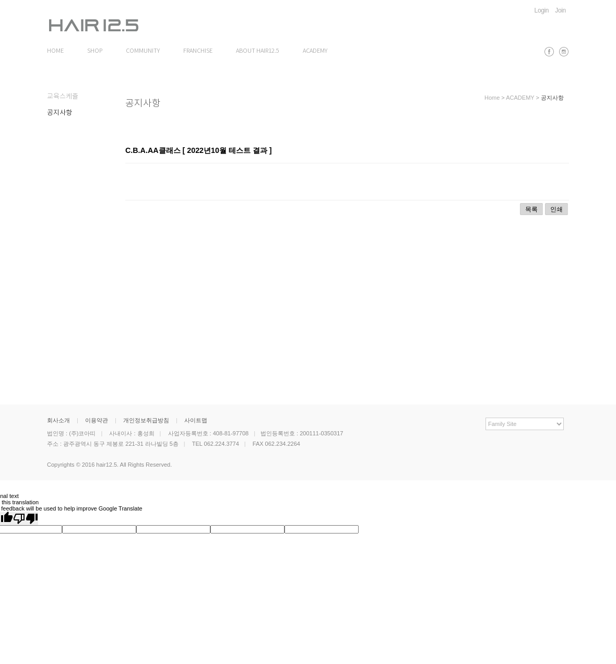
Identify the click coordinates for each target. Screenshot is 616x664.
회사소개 (58, 420)
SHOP (94, 51)
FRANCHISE (197, 51)
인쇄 (556, 209)
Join (560, 10)
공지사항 (59, 113)
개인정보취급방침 (146, 420)
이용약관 (96, 420)
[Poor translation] (25, 518)
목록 (531, 209)
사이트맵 (195, 420)
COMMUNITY (143, 51)
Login (542, 10)
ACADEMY (315, 51)
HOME (55, 51)
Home (492, 97)
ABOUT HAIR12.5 (257, 51)
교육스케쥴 (62, 97)
